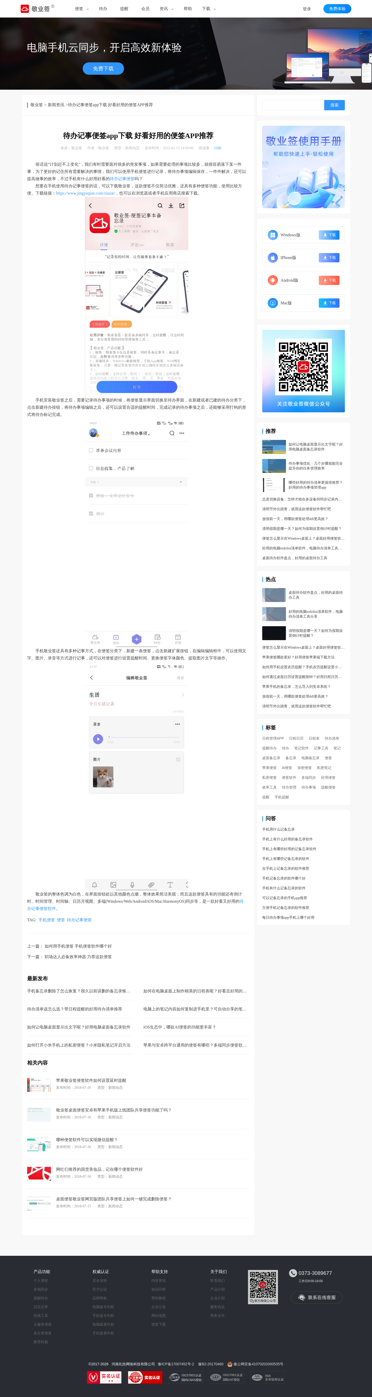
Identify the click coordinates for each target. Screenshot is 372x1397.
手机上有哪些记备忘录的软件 (285, 859)
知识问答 (158, 1289)
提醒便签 (328, 787)
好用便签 (328, 777)
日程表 (314, 738)
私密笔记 (324, 768)
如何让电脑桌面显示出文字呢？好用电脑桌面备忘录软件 (78, 1027)
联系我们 (217, 1280)
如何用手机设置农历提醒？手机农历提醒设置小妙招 (303, 667)
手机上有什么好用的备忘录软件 (287, 839)
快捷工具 (41, 1316)
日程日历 (296, 738)
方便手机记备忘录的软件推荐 (285, 908)
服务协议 (217, 1307)
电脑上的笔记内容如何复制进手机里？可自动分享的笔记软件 (199, 1009)
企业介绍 (217, 1298)
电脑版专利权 (103, 1307)
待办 (103, 8)
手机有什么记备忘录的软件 (284, 888)
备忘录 (290, 758)
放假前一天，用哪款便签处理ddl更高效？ (295, 519)
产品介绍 (217, 1289)
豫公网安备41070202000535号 (258, 1364)
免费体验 (337, 8)
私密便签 (269, 777)
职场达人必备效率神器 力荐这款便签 (78, 957)
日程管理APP (273, 738)
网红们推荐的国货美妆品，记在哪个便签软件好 (99, 1169)
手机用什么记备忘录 (278, 829)
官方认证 (99, 1289)
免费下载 (103, 68)
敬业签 (36, 105)
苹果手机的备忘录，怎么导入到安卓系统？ (296, 687)
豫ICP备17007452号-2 (176, 1364)
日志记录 (41, 1307)
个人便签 (41, 1280)
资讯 (164, 8)
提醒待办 (269, 748)
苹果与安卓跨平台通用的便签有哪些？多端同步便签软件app (198, 1045)
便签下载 (158, 1324)
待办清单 (332, 738)
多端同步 (308, 777)
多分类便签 (43, 1333)
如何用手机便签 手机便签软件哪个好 (78, 946)
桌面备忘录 (271, 758)
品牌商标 (99, 1298)
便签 (79, 8)
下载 (206, 8)
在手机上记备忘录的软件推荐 (285, 869)
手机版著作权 (103, 1333)
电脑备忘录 (310, 758)
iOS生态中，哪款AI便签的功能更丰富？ (179, 1027)
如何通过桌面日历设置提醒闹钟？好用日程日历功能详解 (303, 677)
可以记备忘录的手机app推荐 (284, 898)
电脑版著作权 (103, 1324)
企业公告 (158, 1307)
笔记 (337, 748)
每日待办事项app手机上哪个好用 (288, 917)
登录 (307, 9)
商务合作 (217, 1316)
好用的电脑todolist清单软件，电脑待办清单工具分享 (303, 548)
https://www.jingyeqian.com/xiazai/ (85, 193)
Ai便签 (287, 768)
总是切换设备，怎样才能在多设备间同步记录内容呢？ (303, 499)
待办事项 (308, 787)
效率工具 (269, 787)
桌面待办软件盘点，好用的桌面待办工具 (294, 558)
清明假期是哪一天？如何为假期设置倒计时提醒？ (302, 529)
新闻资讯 (56, 105)
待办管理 (289, 787)
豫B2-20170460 (210, 1364)
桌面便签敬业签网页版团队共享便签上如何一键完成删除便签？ (114, 1199)
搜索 (334, 105)
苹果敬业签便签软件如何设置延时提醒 (91, 1080)
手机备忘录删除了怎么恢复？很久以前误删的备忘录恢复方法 (83, 991)
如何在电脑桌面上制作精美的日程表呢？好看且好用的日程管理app (204, 991)
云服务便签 (43, 1324)
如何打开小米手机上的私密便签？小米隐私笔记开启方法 (78, 1045)
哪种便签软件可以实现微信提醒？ (87, 1139)
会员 (145, 8)
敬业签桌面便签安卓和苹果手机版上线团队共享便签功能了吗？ (114, 1110)
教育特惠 (41, 1342)
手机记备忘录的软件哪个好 (284, 878)
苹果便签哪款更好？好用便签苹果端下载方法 (298, 657)
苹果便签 (269, 768)
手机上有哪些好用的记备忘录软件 (289, 849)
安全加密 (99, 1280)
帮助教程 (158, 1298)
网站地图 (158, 1316)
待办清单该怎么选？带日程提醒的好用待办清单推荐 (74, 1009)
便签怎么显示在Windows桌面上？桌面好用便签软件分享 (303, 538)
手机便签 (46, 920)
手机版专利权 (103, 1316)
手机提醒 (282, 797)
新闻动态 (132, 148)
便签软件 (289, 777)
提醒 (124, 8)
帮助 (188, 8)
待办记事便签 (122, 179)
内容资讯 (158, 1280)
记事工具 (321, 748)
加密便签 (304, 768)
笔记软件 (301, 748)
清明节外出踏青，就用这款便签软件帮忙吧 (296, 509)
